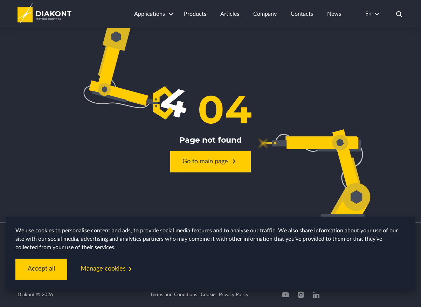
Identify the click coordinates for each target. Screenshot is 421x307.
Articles (229, 14)
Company (265, 14)
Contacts (302, 14)
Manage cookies (107, 269)
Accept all (41, 269)
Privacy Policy (233, 294)
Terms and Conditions (173, 294)
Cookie (208, 294)
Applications (149, 14)
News (334, 14)
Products (195, 14)
